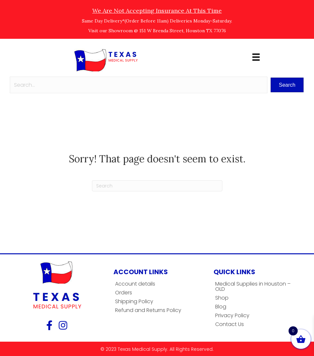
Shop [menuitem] (222, 298)
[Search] (157, 185)
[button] (287, 85)
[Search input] (138, 85)
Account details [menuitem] (135, 284)
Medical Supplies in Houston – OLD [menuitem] (253, 286)
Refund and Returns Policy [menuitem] (148, 310)
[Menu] (256, 57)
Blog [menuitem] (220, 306)
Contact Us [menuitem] (229, 324)
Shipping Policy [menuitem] (134, 301)
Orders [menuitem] (123, 292)
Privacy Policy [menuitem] (232, 315)
